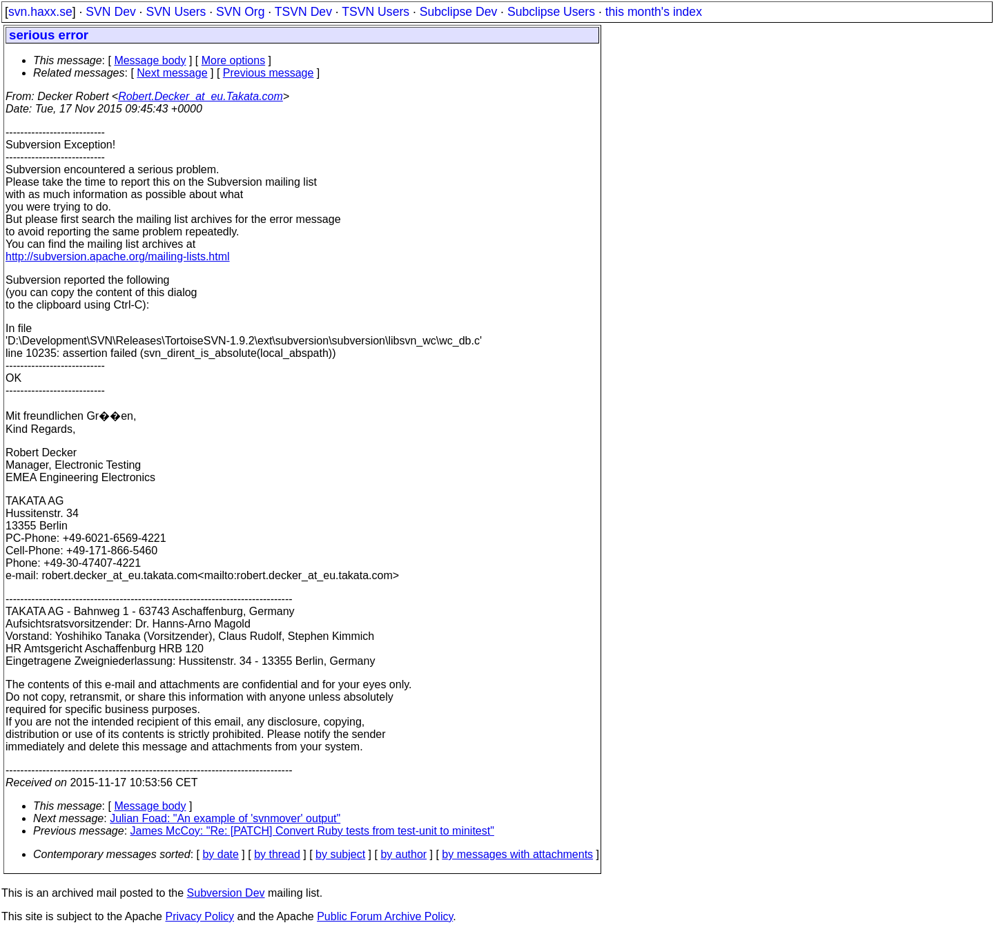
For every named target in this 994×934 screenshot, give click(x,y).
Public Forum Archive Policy (385, 916)
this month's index (653, 12)
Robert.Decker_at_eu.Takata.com (200, 96)
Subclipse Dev (458, 12)
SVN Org (240, 12)
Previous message (268, 73)
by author (403, 854)
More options (234, 60)
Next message (172, 73)
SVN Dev (110, 12)
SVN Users (176, 12)
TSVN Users (375, 12)
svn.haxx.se (40, 12)
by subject (340, 854)
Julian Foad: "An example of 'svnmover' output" (225, 818)
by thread (277, 854)
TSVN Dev (303, 12)
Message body (150, 60)
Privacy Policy (199, 916)
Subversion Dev (226, 893)
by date (220, 854)
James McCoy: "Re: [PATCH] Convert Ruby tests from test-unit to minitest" (312, 831)
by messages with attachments (517, 854)
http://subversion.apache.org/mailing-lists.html (118, 256)
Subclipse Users (551, 12)
